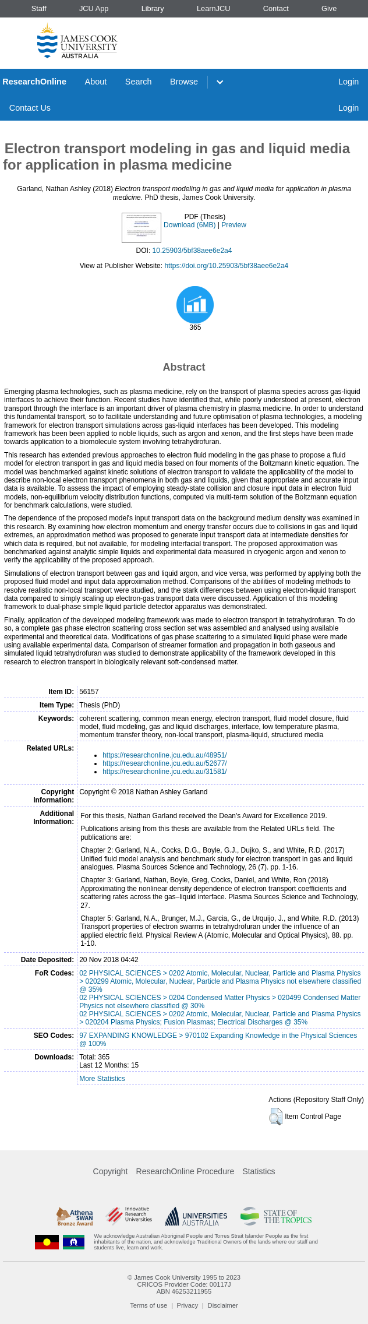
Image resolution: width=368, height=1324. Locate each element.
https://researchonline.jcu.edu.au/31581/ (164, 771)
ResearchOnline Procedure (185, 1171)
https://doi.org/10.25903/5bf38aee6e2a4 (226, 266)
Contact (276, 8)
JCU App (94, 8)
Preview (233, 225)
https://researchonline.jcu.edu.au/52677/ (164, 763)
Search (138, 81)
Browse (184, 81)
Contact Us (30, 107)
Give (329, 8)
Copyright (110, 1171)
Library (152, 8)
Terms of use (148, 1305)
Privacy (188, 1305)
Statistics (258, 1171)
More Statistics (102, 1079)
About (96, 81)
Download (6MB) (189, 225)
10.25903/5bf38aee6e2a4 (192, 251)
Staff (39, 8)
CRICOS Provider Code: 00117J (184, 1284)
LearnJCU (214, 8)
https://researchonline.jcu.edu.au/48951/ (164, 755)
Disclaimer (223, 1305)
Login (348, 81)
